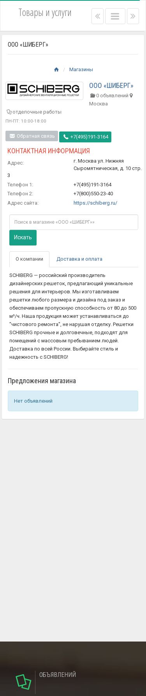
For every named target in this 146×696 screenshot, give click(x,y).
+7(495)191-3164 (85, 137)
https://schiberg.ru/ (95, 203)
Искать (23, 237)
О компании (29, 259)
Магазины (81, 69)
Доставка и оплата (79, 259)
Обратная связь (32, 136)
